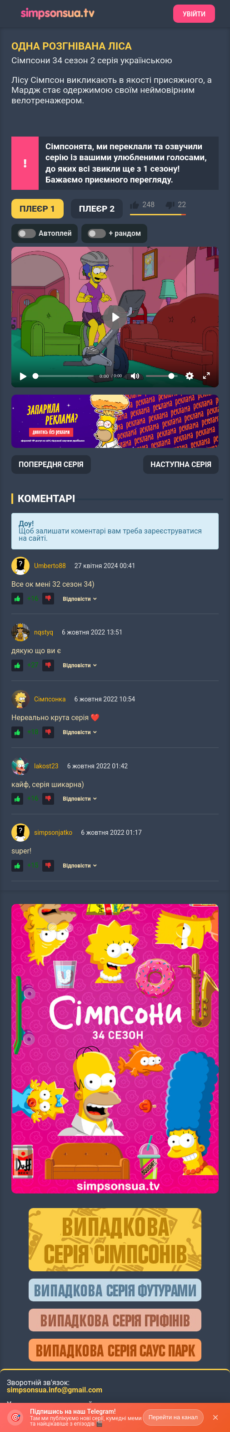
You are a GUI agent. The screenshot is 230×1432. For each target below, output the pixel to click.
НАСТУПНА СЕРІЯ (180, 464)
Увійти (194, 14)
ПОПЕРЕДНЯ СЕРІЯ (51, 464)
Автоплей (44, 233)
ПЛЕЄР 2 (97, 208)
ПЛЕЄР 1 (37, 208)
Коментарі (46, 498)
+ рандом (114, 233)
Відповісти (79, 599)
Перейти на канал (173, 1417)
